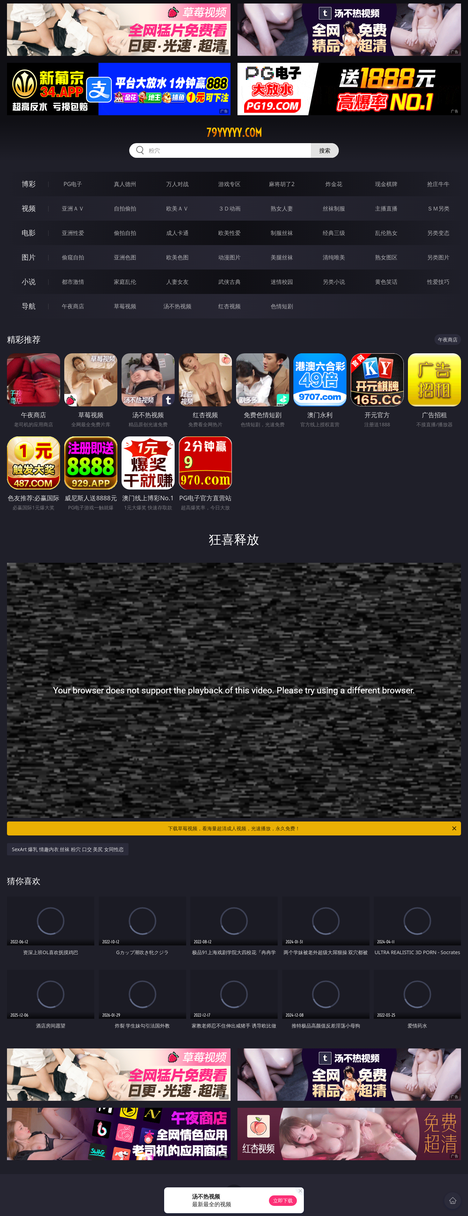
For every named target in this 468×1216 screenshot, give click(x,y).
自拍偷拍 (125, 208)
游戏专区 (229, 184)
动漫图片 (229, 257)
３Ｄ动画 (229, 208)
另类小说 (334, 282)
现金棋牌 (386, 184)
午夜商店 (73, 306)
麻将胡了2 (281, 184)
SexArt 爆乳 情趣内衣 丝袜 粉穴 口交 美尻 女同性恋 (68, 849)
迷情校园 (282, 282)
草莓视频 (125, 306)
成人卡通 (177, 233)
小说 (29, 281)
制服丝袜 (282, 233)
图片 (29, 257)
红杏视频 (229, 306)
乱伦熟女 (386, 233)
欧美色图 (177, 257)
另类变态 (438, 233)
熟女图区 (386, 257)
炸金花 (334, 184)
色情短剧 (282, 306)
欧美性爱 (229, 233)
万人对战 (177, 184)
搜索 (324, 150)
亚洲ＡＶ (73, 208)
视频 (29, 208)
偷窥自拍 (73, 257)
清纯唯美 (334, 257)
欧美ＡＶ (177, 208)
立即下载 (283, 1200)
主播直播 (386, 208)
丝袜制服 (334, 208)
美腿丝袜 (282, 257)
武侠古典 (229, 282)
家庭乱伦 (125, 282)
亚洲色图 (125, 257)
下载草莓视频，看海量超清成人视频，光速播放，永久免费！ (313, 828)
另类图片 (438, 257)
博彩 (29, 184)
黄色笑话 (386, 282)
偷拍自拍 (125, 233)
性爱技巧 (438, 282)
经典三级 (334, 233)
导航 (29, 306)
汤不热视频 (177, 306)
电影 (29, 232)
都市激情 (73, 282)
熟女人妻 (282, 208)
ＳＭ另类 (438, 208)
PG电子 (73, 184)
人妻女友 (177, 282)
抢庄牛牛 (438, 184)
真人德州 (125, 184)
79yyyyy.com (234, 133)
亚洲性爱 (73, 233)
